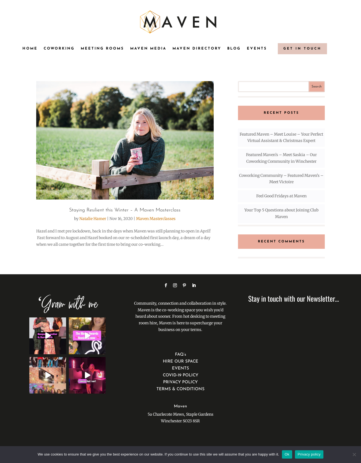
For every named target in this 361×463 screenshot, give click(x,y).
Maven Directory (196, 48)
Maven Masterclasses (156, 218)
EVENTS (180, 368)
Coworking (59, 48)
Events (257, 48)
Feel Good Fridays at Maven (281, 195)
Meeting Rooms (102, 48)
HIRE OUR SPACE (180, 361)
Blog (234, 48)
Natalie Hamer (92, 218)
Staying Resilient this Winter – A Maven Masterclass (124, 210)
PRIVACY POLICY (180, 382)
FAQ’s (180, 355)
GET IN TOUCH (302, 48)
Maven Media (148, 48)
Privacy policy (309, 454)
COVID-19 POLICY (180, 375)
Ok (287, 454)
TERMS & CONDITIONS (180, 389)
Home (30, 48)
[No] (354, 454)
